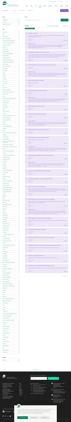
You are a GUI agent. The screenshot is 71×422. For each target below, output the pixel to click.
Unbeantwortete (30, 10)
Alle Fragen (15, 10)
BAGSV (11, 396)
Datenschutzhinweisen (38, 413)
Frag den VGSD (5, 10)
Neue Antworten (22, 10)
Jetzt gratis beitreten (53, 378)
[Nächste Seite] (64, 276)
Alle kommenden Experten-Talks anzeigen (37, 393)
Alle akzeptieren (22, 417)
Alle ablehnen (33, 417)
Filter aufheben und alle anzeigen (53, 25)
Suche (64, 20)
